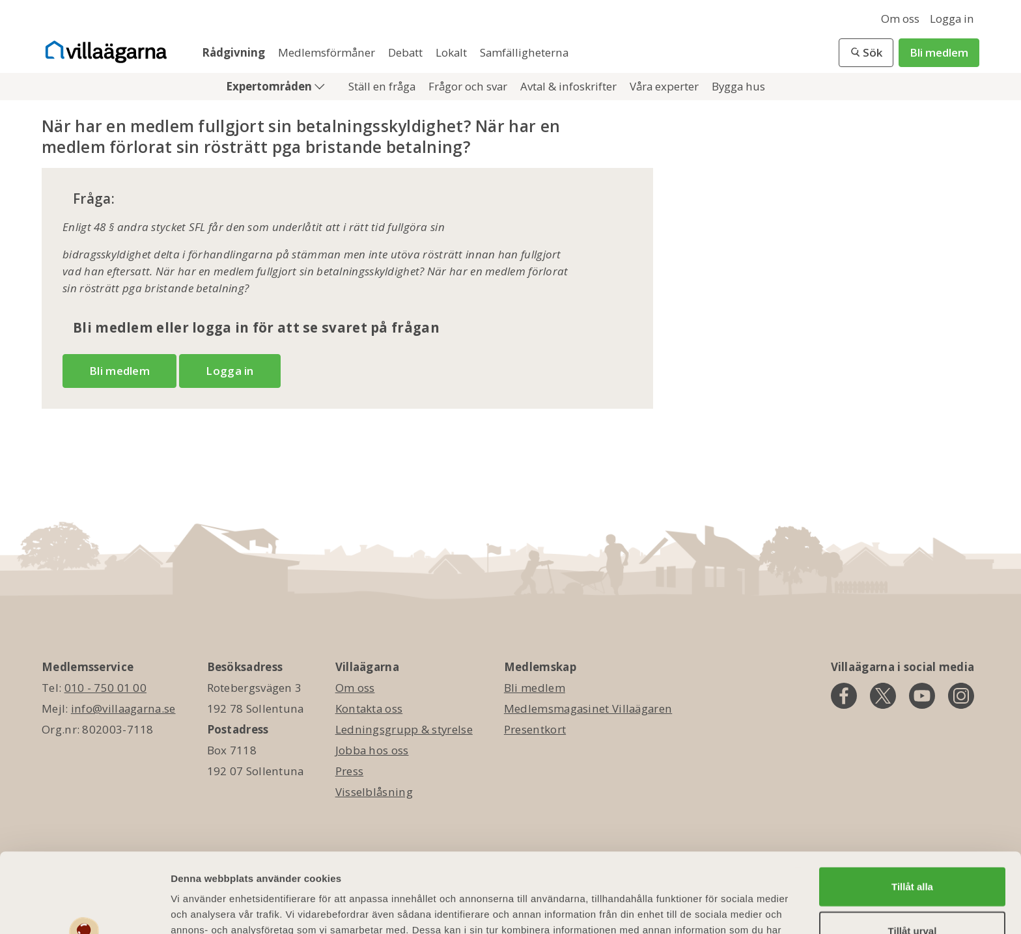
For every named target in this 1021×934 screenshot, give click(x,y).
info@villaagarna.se (123, 708)
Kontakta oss (369, 708)
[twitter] (883, 696)
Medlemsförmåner (328, 52)
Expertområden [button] (270, 86)
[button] (866, 52)
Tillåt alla (912, 806)
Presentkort (535, 729)
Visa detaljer (707, 908)
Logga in (952, 18)
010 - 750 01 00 (105, 687)
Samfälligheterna (524, 52)
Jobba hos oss (372, 750)
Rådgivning (235, 52)
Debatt (406, 52)
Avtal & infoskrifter (569, 86)
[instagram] (961, 696)
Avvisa (912, 894)
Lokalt (452, 52)
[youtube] (922, 696)
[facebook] (844, 696)
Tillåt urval (912, 851)
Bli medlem (939, 52)
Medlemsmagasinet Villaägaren (588, 708)
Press (349, 770)
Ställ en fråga (383, 86)
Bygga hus (738, 86)
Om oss (900, 18)
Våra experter (665, 86)
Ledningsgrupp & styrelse (404, 729)
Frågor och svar (469, 86)
